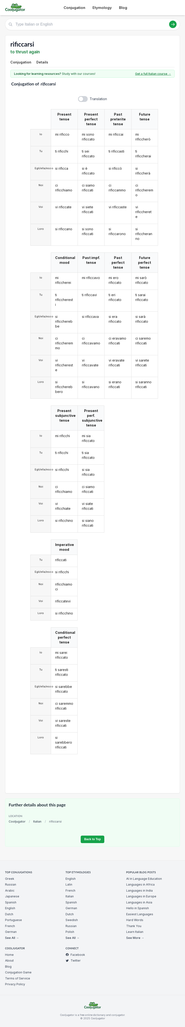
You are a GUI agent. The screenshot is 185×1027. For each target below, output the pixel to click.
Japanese (12, 896)
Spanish (10, 902)
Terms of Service (17, 978)
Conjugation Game (18, 972)
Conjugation (74, 7)
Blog (123, 7)
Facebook (75, 955)
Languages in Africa (140, 884)
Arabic (9, 890)
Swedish (72, 920)
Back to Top (92, 839)
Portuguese (13, 920)
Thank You (133, 926)
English (10, 908)
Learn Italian (134, 932)
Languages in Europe (141, 896)
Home (9, 955)
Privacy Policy (15, 984)
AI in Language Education (144, 878)
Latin (69, 884)
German (11, 932)
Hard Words (134, 920)
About (9, 960)
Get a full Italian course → (153, 74)
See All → (12, 938)
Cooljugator (17, 821)
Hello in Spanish (137, 908)
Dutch (9, 914)
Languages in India (139, 890)
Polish (70, 932)
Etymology (102, 7)
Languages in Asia (139, 902)
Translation (98, 99)
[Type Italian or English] (92, 24)
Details (42, 62)
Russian (10, 884)
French (10, 926)
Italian (37, 821)
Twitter (73, 960)
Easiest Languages (139, 914)
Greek (9, 878)
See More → (135, 938)
